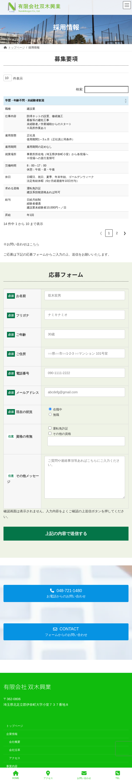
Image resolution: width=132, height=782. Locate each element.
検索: (79, 89)
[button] (125, 100)
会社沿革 (14, 757)
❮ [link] (101, 233)
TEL (117, 775)
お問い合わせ (84, 775)
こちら (34, 244)
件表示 (18, 78)
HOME (15, 775)
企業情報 (11, 741)
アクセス (14, 765)
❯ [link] (124, 233)
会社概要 (14, 748)
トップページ (14, 732)
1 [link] (109, 233)
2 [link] (117, 233)
